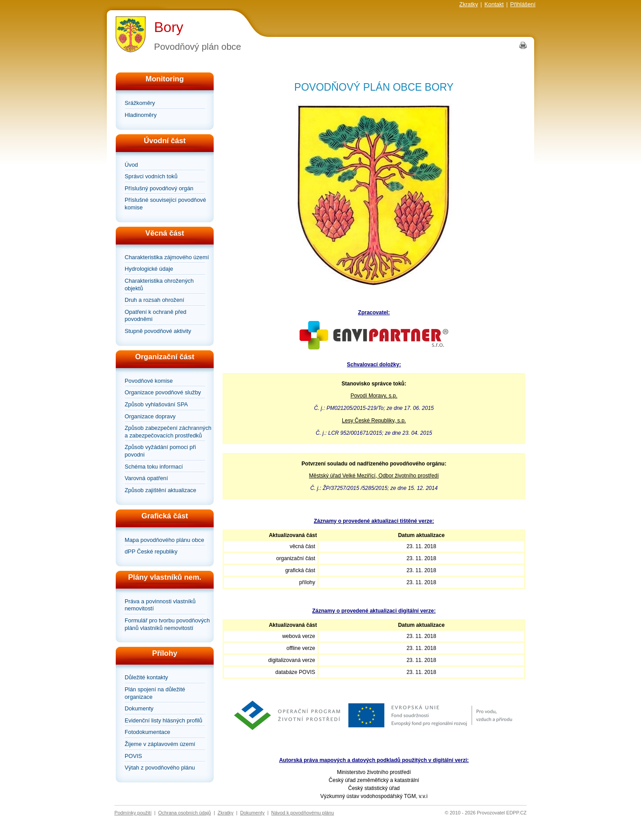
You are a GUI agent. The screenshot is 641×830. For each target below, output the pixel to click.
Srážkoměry (140, 103)
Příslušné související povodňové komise (165, 203)
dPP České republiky (151, 551)
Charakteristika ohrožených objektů (159, 284)
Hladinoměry (141, 115)
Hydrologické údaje (149, 268)
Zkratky (468, 4)
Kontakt (493, 4)
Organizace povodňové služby (163, 392)
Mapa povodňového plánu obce (164, 540)
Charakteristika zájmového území (167, 257)
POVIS (133, 756)
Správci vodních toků (151, 176)
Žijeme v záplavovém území (160, 744)
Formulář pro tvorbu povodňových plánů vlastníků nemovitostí (167, 624)
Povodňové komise (149, 380)
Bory (168, 27)
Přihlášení (523, 4)
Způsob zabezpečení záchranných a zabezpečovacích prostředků (168, 432)
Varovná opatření (146, 478)
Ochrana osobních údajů (184, 812)
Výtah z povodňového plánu (160, 767)
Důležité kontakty (146, 677)
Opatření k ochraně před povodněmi (156, 316)
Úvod (131, 164)
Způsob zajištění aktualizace (160, 490)
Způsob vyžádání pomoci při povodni (160, 451)
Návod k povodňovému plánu (302, 812)
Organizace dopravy (150, 416)
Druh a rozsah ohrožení (154, 300)
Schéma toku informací (154, 466)
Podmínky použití (132, 812)
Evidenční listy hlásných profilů (163, 720)
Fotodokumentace (147, 732)
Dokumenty (139, 708)
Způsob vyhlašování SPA (156, 404)
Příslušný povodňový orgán (159, 188)
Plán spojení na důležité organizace (155, 693)
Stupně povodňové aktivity (158, 331)
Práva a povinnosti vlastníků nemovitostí (160, 605)
